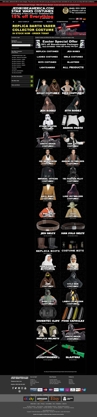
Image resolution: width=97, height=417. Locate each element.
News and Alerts (16, 85)
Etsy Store (71, 380)
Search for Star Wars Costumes (17, 41)
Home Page (32, 383)
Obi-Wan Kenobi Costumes (63, 406)
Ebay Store (71, 382)
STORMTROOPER (62, 21)
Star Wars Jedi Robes (27, 407)
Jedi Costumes (40, 406)
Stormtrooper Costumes (69, 407)
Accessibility (49, 403)
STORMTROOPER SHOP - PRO (19, 55)
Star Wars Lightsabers (54, 383)
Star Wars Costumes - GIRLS (18, 63)
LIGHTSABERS (38, 21)
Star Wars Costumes (31, 406)
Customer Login (16, 37)
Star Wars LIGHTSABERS (17, 70)
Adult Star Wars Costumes (54, 380)
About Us (64, 403)
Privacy (42, 403)
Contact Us (32, 379)
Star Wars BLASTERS (16, 72)
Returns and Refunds (34, 382)
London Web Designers (65, 411)
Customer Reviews (53, 379)
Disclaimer (58, 403)
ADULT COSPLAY (23, 21)
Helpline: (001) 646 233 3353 (18, 384)
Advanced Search (15, 48)
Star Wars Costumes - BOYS (18, 61)
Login (31, 384)
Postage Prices (33, 380)
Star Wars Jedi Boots (16, 67)
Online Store (33, 403)
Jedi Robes (14, 69)
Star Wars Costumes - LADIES (18, 59)
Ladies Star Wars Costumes (55, 382)
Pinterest (70, 379)
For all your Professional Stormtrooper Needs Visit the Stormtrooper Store (60, 371)
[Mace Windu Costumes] (47, 192)
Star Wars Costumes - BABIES (18, 65)
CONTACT (75, 21)
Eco (54, 403)
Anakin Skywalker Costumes (50, 406)
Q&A (39, 403)
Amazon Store (72, 383)
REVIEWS (50, 21)
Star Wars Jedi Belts (37, 407)
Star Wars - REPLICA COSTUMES (19, 57)
